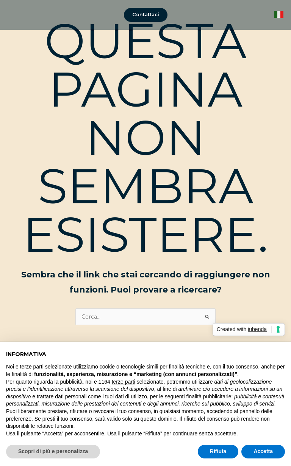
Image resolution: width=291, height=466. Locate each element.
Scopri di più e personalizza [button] (53, 451)
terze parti (123, 382)
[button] (145, 15)
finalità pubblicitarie (208, 396)
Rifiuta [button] (218, 451)
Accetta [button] (263, 451)
